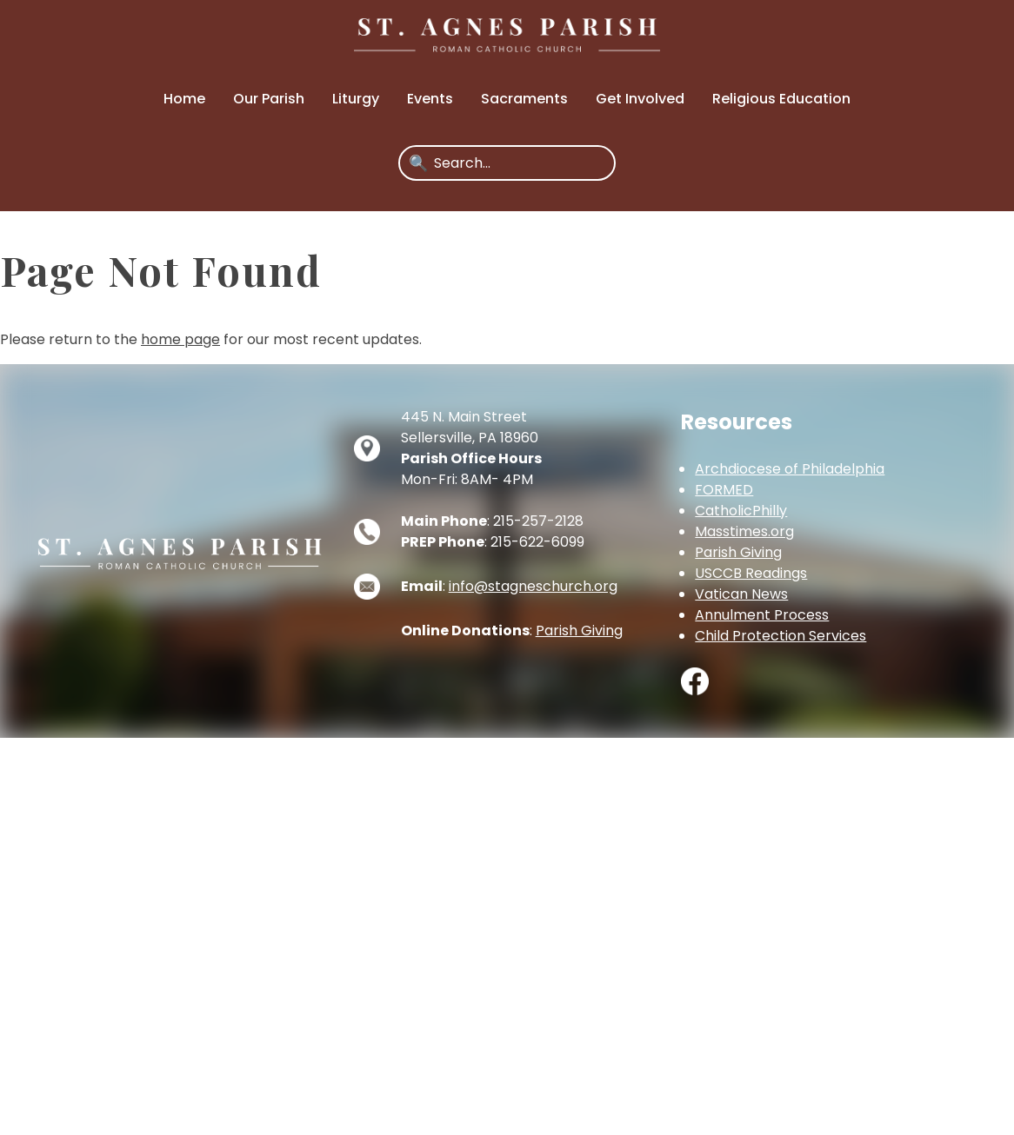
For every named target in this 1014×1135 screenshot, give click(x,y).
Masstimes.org (744, 531)
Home (184, 99)
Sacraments (524, 99)
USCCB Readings (751, 573)
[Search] (518, 163)
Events (430, 99)
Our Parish (268, 99)
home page (180, 339)
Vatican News (741, 594)
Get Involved (640, 99)
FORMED (724, 490)
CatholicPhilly (741, 511)
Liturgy (355, 99)
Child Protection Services (780, 636)
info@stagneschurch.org (533, 586)
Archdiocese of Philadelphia (789, 469)
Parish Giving (579, 631)
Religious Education (781, 99)
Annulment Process (762, 615)
